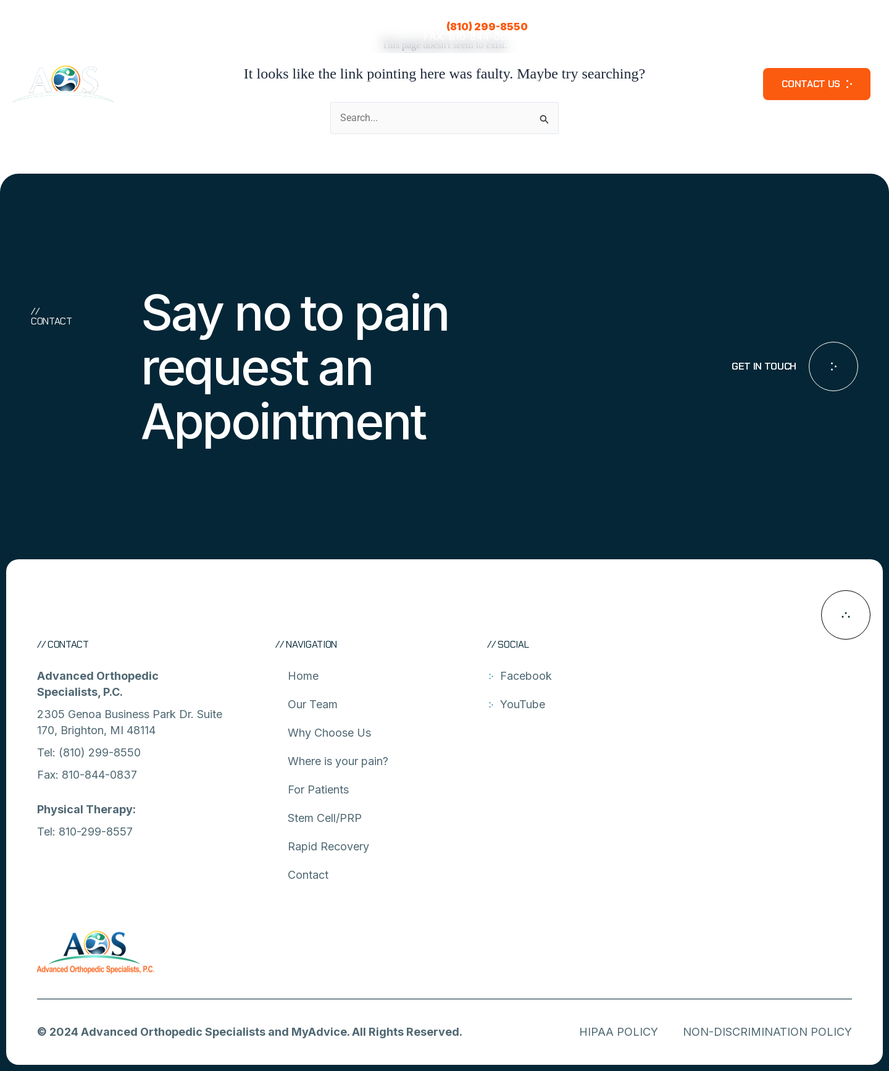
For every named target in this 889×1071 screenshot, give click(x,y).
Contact (308, 874)
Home (303, 675)
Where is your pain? (340, 84)
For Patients (439, 84)
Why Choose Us (329, 732)
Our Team (193, 84)
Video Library (713, 84)
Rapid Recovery (620, 84)
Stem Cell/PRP (524, 84)
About (255, 84)
